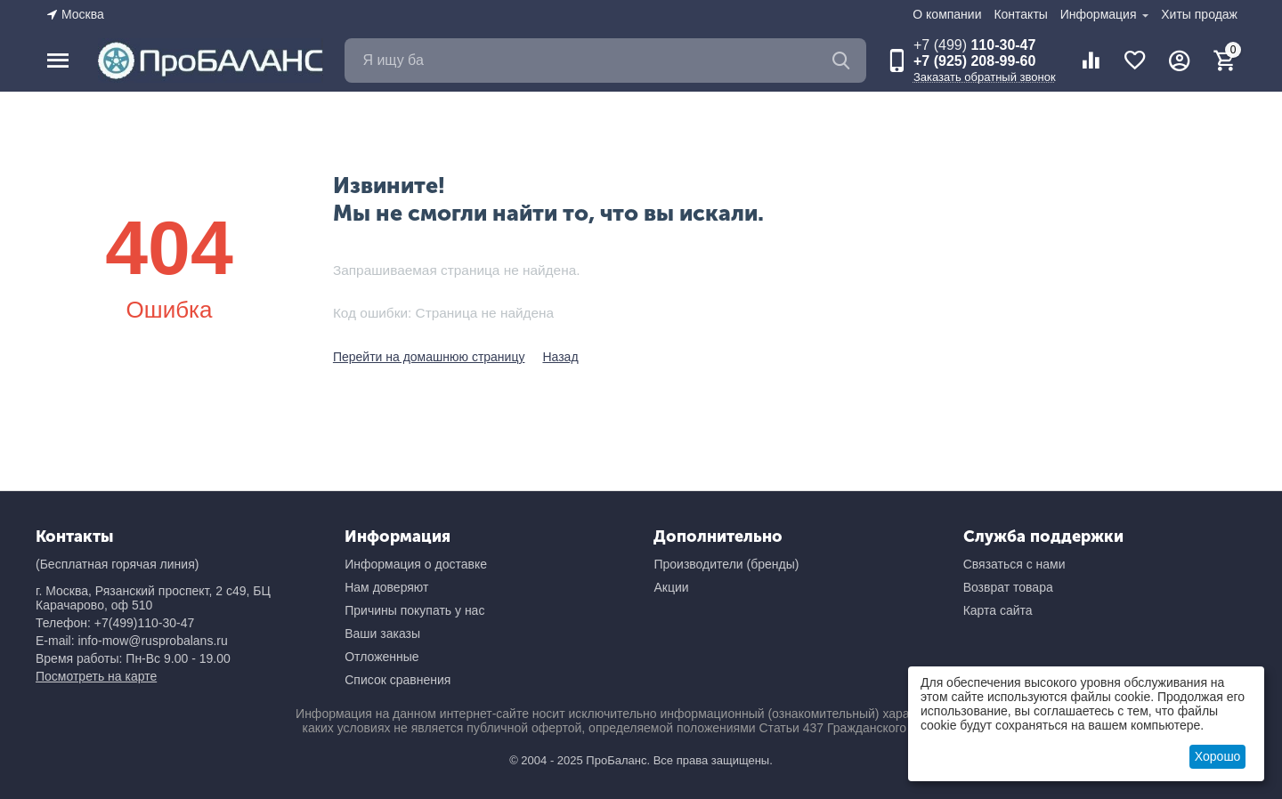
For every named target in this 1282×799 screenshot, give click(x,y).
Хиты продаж (1199, 14)
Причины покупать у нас (414, 610)
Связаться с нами (1014, 564)
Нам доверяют (386, 587)
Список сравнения (397, 680)
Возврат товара (1008, 587)
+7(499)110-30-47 (144, 623)
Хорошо (1218, 756)
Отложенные (381, 657)
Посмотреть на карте (96, 676)
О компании (947, 14)
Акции (670, 587)
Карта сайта (998, 610)
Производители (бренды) (726, 564)
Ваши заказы (382, 633)
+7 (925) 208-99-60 (974, 61)
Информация (1100, 14)
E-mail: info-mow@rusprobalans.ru (132, 641)
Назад (560, 357)
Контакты (1020, 14)
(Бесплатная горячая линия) (117, 564)
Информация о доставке (416, 564)
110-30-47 (974, 44)
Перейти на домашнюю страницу (429, 357)
